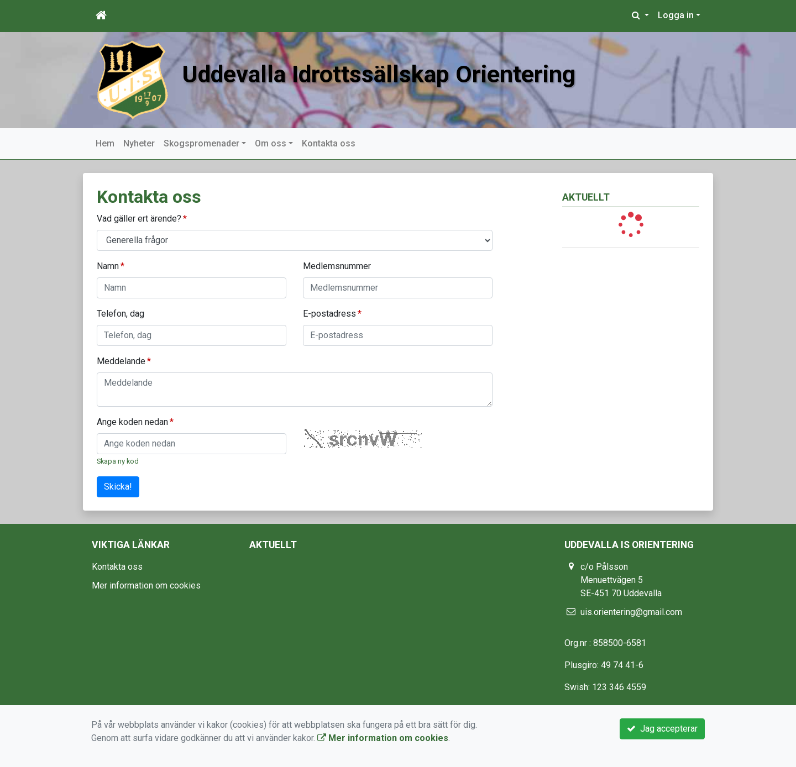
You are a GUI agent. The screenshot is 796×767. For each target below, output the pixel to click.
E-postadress (329, 313)
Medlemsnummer (337, 266)
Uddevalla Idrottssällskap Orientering (378, 74)
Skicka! (118, 486)
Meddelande (121, 361)
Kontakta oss (328, 143)
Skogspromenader (201, 143)
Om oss (270, 143)
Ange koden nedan (132, 422)
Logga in (676, 15)
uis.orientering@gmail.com (631, 612)
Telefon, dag (120, 313)
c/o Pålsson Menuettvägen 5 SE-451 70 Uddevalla (621, 579)
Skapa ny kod (118, 461)
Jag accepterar (662, 728)
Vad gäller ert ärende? (139, 218)
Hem (105, 143)
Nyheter (139, 143)
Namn (108, 266)
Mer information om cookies (146, 585)
